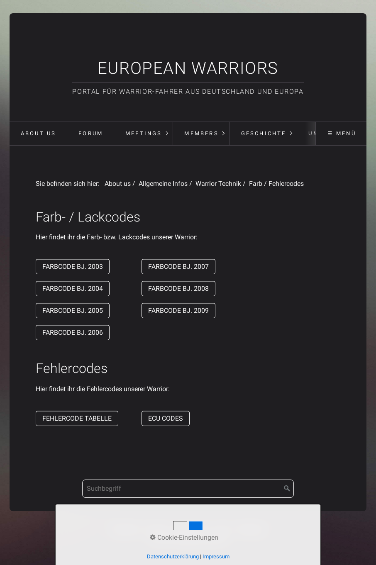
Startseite (125, 529)
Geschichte (263, 133)
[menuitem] (38, 133)
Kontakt (156, 529)
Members (201, 133)
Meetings (143, 133)
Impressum (190, 529)
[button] (73, 266)
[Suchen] (287, 489)
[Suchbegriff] (188, 489)
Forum (90, 133)
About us (38, 133)
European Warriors (188, 68)
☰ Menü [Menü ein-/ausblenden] (341, 133)
